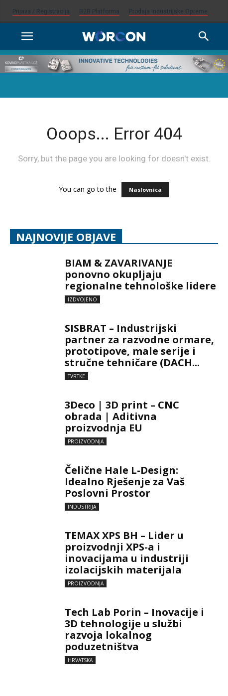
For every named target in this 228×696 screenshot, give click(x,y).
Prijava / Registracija (41, 11)
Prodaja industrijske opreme (168, 11)
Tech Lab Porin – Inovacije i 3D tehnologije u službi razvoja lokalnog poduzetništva (134, 629)
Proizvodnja (86, 441)
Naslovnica (145, 189)
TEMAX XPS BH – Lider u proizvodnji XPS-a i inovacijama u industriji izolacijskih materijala (127, 552)
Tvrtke (76, 376)
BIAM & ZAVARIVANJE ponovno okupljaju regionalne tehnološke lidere (140, 274)
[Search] (204, 36)
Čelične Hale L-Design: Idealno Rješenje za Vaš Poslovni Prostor (125, 481)
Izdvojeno (82, 299)
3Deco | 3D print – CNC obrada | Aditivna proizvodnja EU (122, 416)
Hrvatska (80, 660)
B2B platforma (99, 11)
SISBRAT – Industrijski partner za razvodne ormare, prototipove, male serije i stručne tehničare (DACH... (139, 345)
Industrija (82, 506)
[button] (27, 36)
